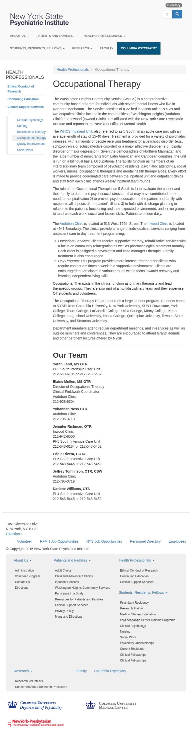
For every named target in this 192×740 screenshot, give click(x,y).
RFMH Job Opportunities (59, 541)
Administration (24, 570)
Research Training (132, 608)
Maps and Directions (68, 616)
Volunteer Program (27, 576)
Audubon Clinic (71, 224)
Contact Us (22, 582)
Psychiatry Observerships (137, 643)
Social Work (25, 150)
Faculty (106, 48)
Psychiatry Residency (134, 602)
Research (82, 48)
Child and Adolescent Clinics (74, 576)
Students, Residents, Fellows (37, 48)
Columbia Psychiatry (139, 48)
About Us (19, 36)
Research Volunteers (29, 681)
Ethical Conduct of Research (21, 89)
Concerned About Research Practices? (41, 687)
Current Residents (132, 649)
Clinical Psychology (30, 120)
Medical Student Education (138, 614)
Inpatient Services (67, 582)
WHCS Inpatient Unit (76, 131)
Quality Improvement (31, 144)
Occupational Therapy (31, 138)
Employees (177, 541)
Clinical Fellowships (133, 655)
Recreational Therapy (31, 132)
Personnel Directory (145, 541)
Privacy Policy (64, 611)
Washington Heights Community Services (82, 587)
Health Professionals (104, 36)
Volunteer (24, 541)
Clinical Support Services (26, 109)
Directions (14, 534)
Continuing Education (23, 99)
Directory (173, 5)
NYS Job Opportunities (104, 541)
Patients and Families (56, 36)
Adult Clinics (63, 570)
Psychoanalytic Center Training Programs (147, 620)
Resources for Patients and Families (79, 599)
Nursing (22, 126)
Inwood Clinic (158, 224)
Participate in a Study (69, 593)
